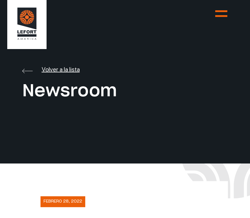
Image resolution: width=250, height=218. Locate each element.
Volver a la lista (51, 69)
